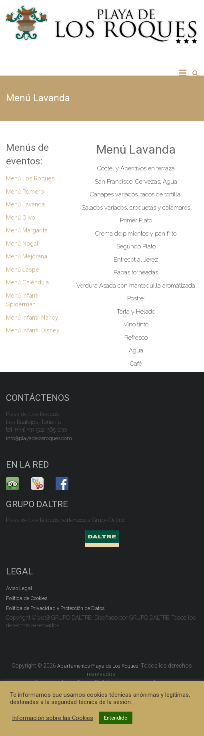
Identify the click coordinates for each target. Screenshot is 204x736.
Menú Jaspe (22, 269)
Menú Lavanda (25, 204)
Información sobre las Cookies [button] (52, 718)
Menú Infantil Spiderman (23, 300)
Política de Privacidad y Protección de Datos (55, 608)
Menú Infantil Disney (32, 330)
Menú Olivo (20, 217)
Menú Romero (25, 191)
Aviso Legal (19, 588)
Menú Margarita (27, 230)
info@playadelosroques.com (39, 438)
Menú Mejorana (26, 256)
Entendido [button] (116, 718)
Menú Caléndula (27, 282)
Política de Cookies (27, 598)
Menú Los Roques (30, 178)
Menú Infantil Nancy (32, 317)
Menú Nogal (22, 243)
